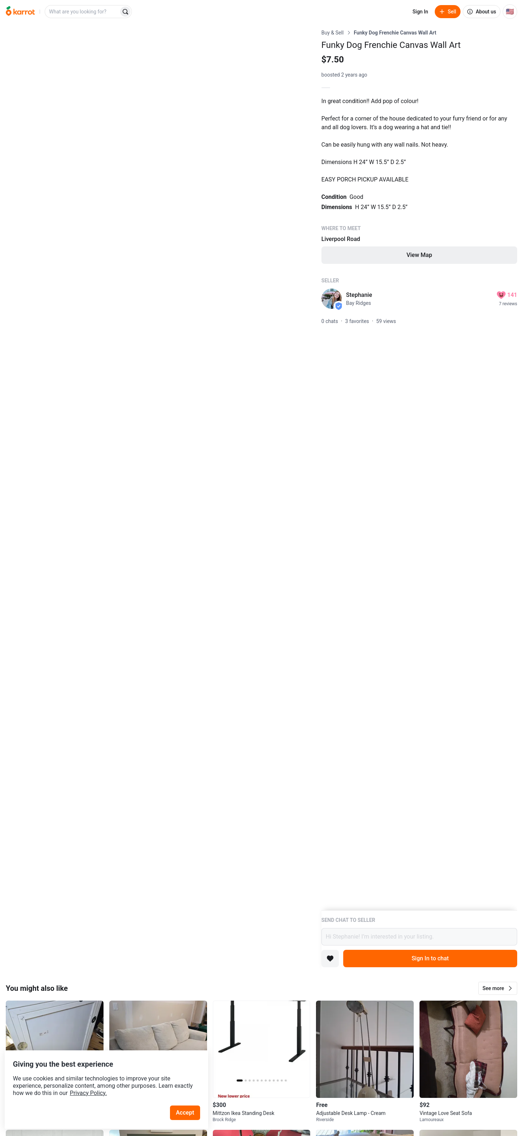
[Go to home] (20, 11)
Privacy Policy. (98, 1079)
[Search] (125, 12)
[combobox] (82, 11)
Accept (188, 1099)
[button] (497, 988)
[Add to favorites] (330, 958)
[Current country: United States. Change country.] (510, 11)
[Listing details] (419, 469)
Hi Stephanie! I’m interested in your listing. (419, 936)
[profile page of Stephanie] (331, 299)
